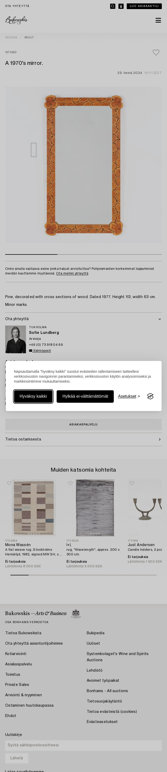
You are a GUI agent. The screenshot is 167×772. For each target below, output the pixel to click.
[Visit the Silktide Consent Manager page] (150, 396)
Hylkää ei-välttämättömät (85, 396)
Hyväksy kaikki (33, 396)
